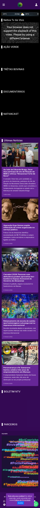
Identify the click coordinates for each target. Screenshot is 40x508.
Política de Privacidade (22, 500)
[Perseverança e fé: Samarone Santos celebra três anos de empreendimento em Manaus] (20, 363)
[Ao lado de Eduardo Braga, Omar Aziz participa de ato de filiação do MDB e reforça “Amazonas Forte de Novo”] (20, 170)
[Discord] (34, 501)
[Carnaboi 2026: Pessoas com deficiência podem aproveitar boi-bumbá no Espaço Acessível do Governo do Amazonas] (20, 270)
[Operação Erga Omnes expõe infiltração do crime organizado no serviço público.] (20, 222)
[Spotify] (4, 504)
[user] (36, 4)
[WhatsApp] (4, 501)
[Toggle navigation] (3, 4)
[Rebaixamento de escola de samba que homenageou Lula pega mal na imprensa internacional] (20, 316)
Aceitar (20, 503)
